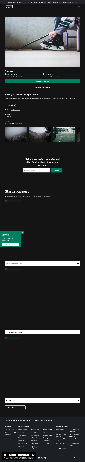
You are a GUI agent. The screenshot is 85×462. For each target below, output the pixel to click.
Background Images (35, 438)
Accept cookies (24, 455)
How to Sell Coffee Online (74, 440)
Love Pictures (46, 440)
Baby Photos (21, 446)
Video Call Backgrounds (33, 447)
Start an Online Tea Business (61, 435)
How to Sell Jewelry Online (61, 444)
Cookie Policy (30, 458)
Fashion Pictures (34, 429)
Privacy (42, 420)
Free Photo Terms (16, 420)
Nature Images (34, 432)
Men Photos (33, 440)
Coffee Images (21, 432)
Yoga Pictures (34, 443)
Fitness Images (47, 443)
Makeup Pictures (47, 429)
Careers (7, 420)
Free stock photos (9, 429)
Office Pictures (22, 435)
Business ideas (60, 429)
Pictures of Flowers (23, 443)
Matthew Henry (15, 110)
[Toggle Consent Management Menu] (4, 455)
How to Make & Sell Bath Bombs (74, 430)
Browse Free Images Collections (10, 433)
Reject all (12, 455)
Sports (7, 116)
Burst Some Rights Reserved (13, 123)
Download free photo (42, 81)
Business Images (22, 429)
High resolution (12, 74)
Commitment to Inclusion (30, 420)
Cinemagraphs (47, 438)
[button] (4, 455)
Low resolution (49, 74)
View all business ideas (15, 408)
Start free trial (10, 245)
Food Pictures (46, 432)
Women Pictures (22, 440)
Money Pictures (34, 435)
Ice (10, 116)
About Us (49, 420)
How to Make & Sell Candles (74, 444)
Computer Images (48, 435)
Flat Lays (20, 438)
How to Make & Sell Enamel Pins (74, 435)
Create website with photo (42, 87)
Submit (57, 170)
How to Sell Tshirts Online (61, 449)
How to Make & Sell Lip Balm (61, 440)
